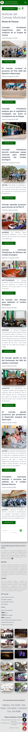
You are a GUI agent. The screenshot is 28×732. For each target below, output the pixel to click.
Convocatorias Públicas (7, 622)
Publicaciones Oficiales (7, 601)
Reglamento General (6, 599)
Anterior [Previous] (5, 530)
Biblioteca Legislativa (6, 610)
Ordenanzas (6, 618)
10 (3, 532)
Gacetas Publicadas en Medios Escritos (11, 620)
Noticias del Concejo (9, 8)
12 (9, 532)
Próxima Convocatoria (7, 624)
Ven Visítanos (4, 604)
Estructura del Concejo (7, 597)
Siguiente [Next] (14, 532)
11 (6, 532)
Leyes (4, 613)
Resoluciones (6, 615)
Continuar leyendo (8, 61)
